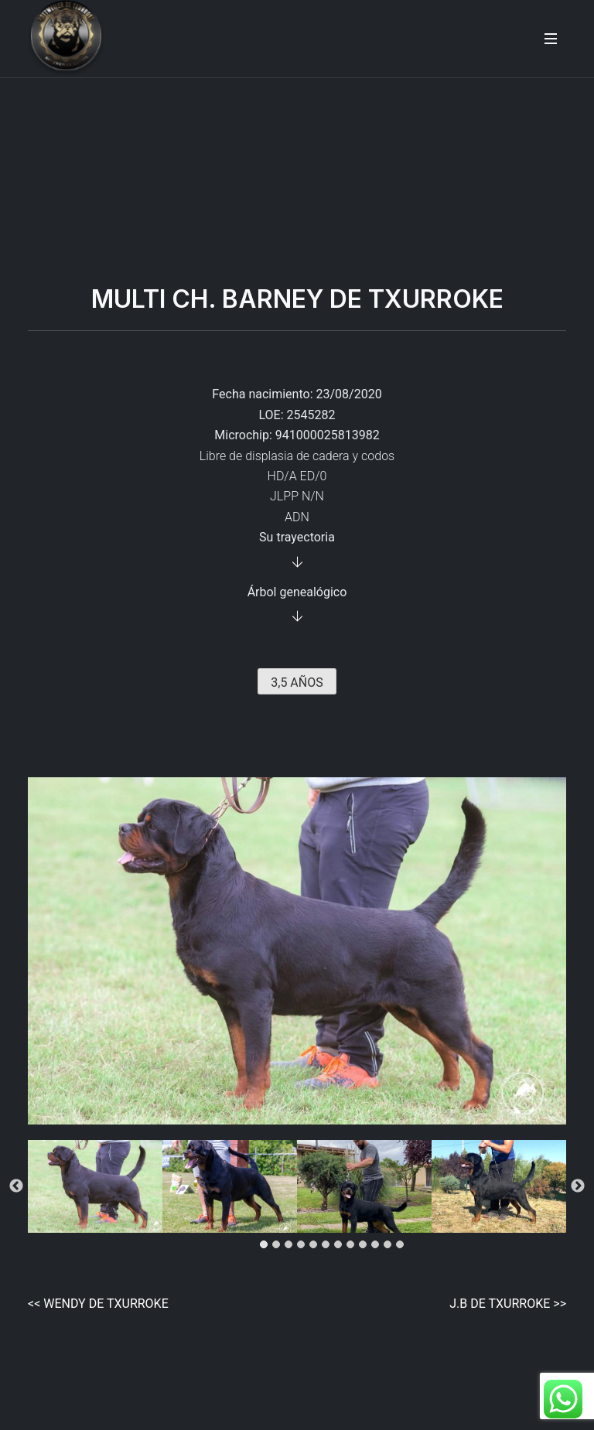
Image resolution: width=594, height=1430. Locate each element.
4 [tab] (303, 1247)
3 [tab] (291, 1247)
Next (577, 1186)
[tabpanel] (95, 1186)
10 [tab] (377, 1247)
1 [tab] (266, 1247)
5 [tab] (315, 1247)
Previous (16, 1186)
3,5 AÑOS (297, 682)
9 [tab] (365, 1247)
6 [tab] (328, 1247)
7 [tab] (340, 1247)
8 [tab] (352, 1247)
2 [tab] (278, 1247)
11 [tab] (390, 1247)
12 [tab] (402, 1247)
